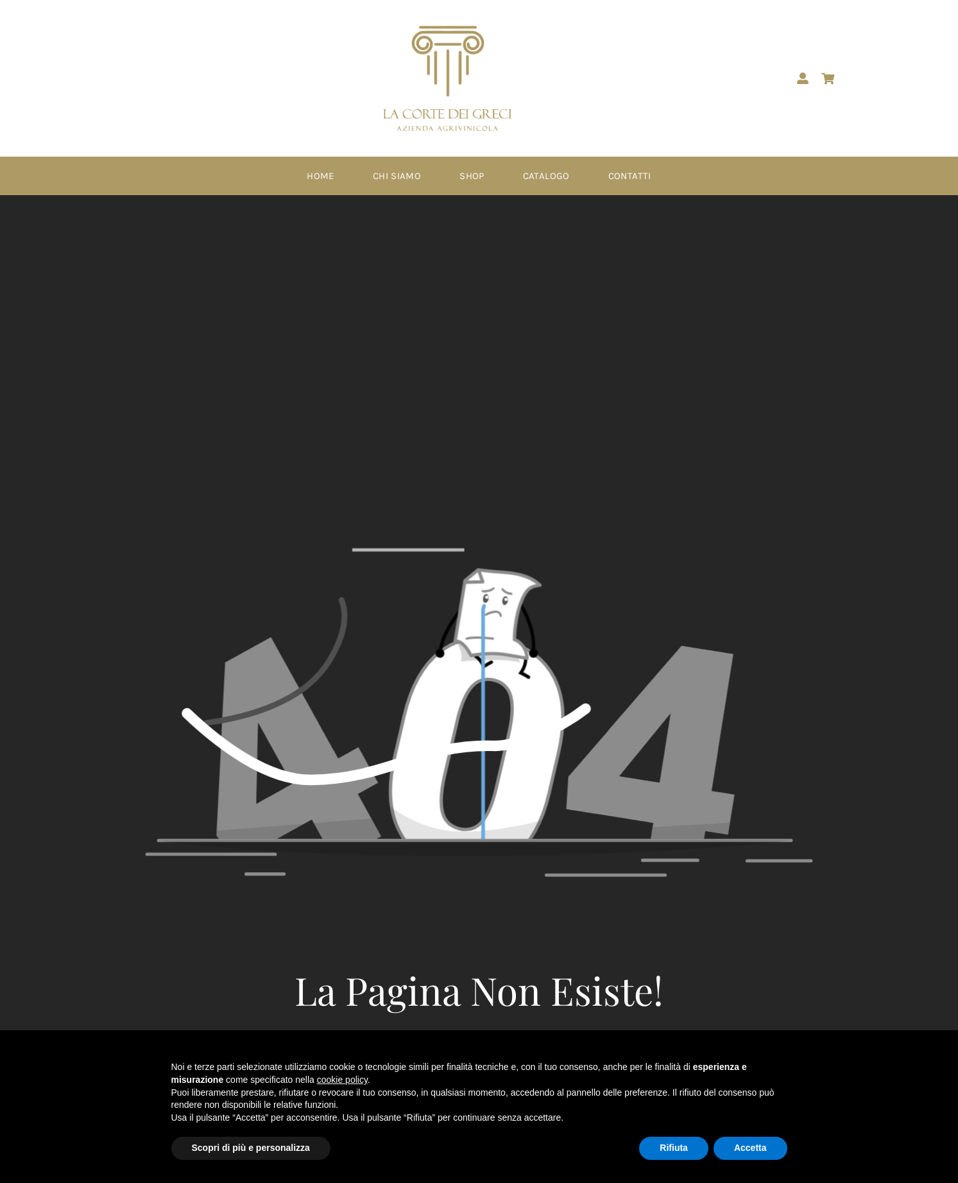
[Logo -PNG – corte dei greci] (447, 30)
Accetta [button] (750, 1148)
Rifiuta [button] (674, 1148)
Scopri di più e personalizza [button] (251, 1148)
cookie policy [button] (342, 1080)
